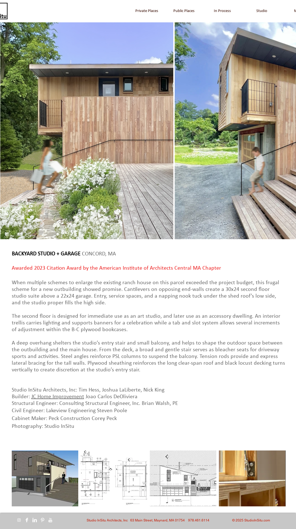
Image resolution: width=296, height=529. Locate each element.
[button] (45, 478)
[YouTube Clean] (50, 520)
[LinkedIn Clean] (34, 520)
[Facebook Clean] (27, 520)
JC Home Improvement (57, 397)
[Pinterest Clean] (42, 520)
